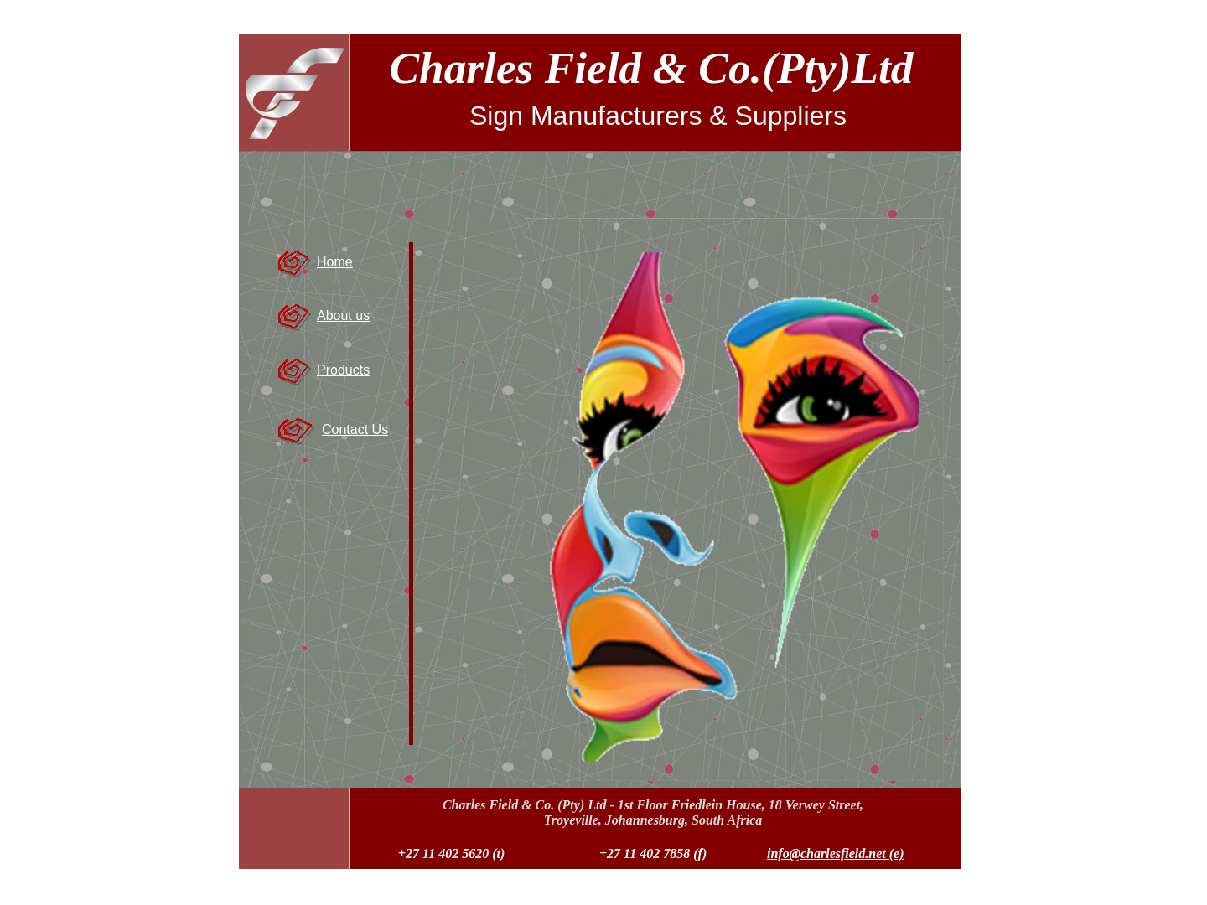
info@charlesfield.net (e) (835, 853)
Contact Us (355, 429)
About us (343, 315)
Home (335, 262)
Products (343, 370)
